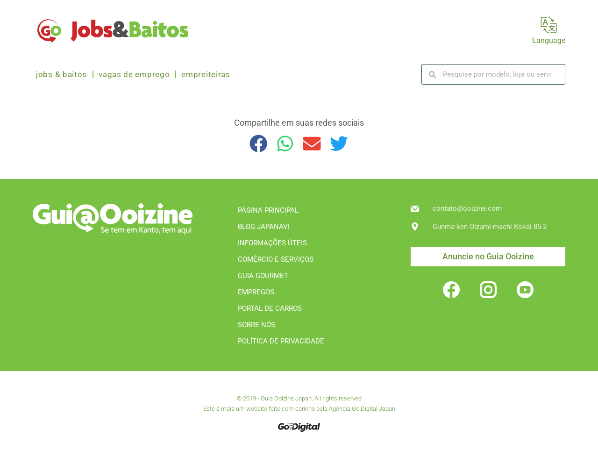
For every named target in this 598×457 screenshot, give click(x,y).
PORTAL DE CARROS (270, 308)
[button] (259, 144)
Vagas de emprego (134, 74)
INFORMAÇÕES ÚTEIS (272, 243)
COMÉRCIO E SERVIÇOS (275, 259)
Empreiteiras (205, 74)
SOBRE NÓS (256, 325)
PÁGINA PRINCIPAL (268, 210)
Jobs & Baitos (61, 74)
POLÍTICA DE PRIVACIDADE (281, 341)
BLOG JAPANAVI (264, 226)
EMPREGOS (256, 292)
